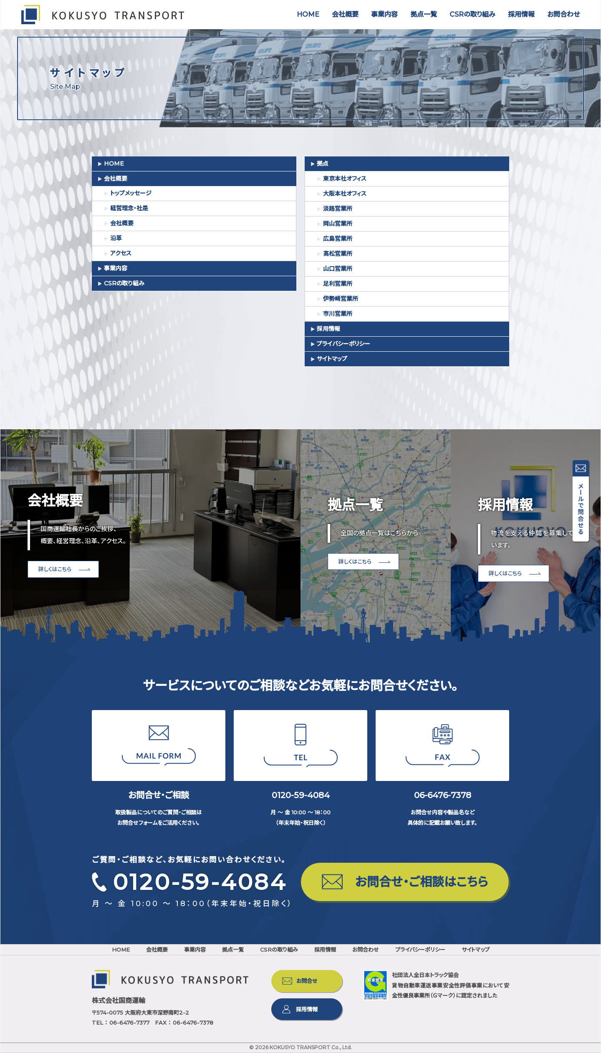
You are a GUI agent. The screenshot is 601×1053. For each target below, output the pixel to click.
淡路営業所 (337, 208)
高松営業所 (337, 253)
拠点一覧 (423, 14)
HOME (308, 14)
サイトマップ (332, 359)
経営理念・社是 (129, 208)
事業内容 (384, 14)
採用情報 (521, 14)
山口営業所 (337, 268)
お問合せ (307, 980)
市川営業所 (337, 313)
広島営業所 (337, 238)
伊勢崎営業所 (340, 298)
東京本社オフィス (344, 178)
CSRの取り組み (472, 14)
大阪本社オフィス (344, 193)
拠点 (322, 163)
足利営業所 (337, 283)
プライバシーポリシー (343, 344)
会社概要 (345, 14)
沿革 (116, 238)
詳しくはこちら (54, 569)
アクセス (120, 253)
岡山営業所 (337, 223)
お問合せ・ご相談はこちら (421, 881)
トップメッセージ (131, 193)
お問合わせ (563, 14)
